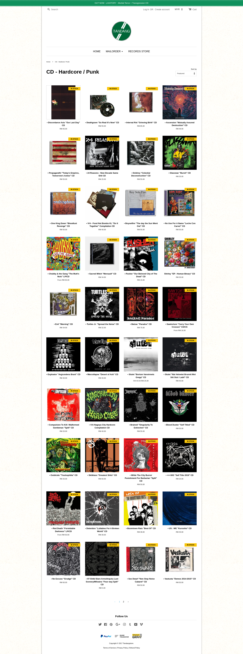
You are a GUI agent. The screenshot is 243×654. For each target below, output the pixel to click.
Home (48, 62)
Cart (195, 9)
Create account (162, 9)
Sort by (194, 69)
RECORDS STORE (139, 51)
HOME (97, 51)
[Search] (55, 9)
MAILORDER (114, 51)
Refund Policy (134, 648)
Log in (146, 9)
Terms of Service (109, 648)
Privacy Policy (122, 648)
